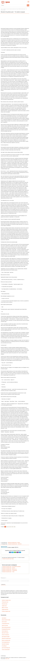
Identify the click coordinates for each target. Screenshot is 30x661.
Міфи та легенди (5, 607)
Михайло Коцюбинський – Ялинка (14, 542)
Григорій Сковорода (5, 644)
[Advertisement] (15, 21)
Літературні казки (5, 602)
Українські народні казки (6, 600)
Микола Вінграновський (6, 627)
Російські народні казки (6, 611)
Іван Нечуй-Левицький (6, 647)
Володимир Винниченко (6, 629)
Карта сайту (7, 658)
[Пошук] (14, 5)
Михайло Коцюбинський (6, 638)
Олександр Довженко (6, 642)
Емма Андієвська (5, 631)
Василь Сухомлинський (6, 640)
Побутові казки (4, 604)
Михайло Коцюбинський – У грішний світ (10, 570)
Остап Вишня (4, 646)
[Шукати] (28, 5)
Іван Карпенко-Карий (5, 636)
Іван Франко (4, 618)
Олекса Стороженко (5, 634)
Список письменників (5, 649)
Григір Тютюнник (5, 625)
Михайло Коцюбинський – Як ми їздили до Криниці (12, 566)
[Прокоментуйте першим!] (15, 581)
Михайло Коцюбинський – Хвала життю (10, 569)
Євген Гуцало (4, 621)
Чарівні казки (4, 605)
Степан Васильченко (5, 623)
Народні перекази (5, 609)
